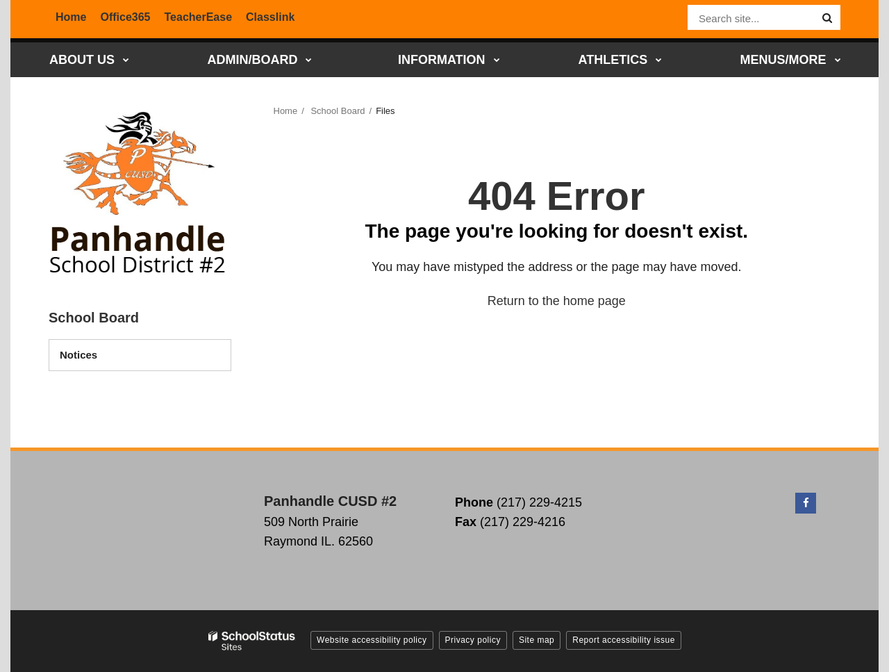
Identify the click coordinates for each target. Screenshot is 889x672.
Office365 (125, 17)
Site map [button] (536, 640)
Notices (78, 355)
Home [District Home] (71, 17)
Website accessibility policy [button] (372, 640)
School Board (337, 111)
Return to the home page (557, 301)
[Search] (827, 18)
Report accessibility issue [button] (623, 640)
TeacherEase (199, 17)
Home (286, 111)
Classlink (270, 17)
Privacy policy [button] (473, 640)
